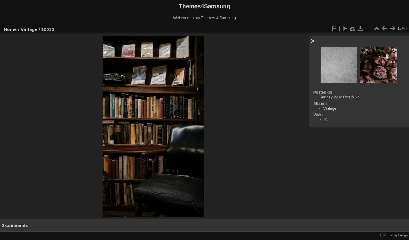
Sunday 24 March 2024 (340, 97)
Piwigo (403, 235)
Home (10, 29)
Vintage (29, 29)
